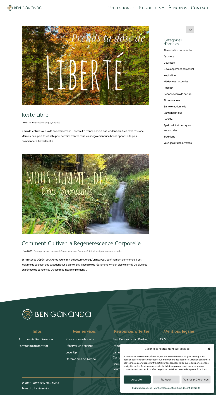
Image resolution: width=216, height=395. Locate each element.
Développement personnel (47, 251)
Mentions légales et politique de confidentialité (177, 387)
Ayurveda (169, 56)
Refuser (166, 379)
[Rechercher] (190, 29)
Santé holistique (43, 122)
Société (56, 122)
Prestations (120, 7)
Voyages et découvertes (178, 142)
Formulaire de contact (33, 346)
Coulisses (169, 62)
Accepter (137, 379)
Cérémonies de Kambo (81, 359)
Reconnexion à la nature (177, 94)
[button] (209, 349)
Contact (200, 7)
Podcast (168, 87)
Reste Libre (35, 114)
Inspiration (170, 75)
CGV (163, 339)
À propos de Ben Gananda (35, 339)
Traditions (169, 136)
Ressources (150, 7)
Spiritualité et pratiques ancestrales (104, 251)
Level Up (71, 352)
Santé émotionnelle (175, 106)
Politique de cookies (142, 387)
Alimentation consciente (178, 50)
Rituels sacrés (172, 100)
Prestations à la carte (80, 339)
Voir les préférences (196, 379)
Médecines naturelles (176, 81)
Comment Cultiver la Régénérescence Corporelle (81, 243)
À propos (178, 7)
